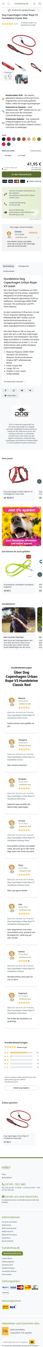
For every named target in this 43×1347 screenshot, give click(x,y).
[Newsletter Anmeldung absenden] (32, 1342)
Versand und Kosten (9, 1222)
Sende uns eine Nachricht (20, 1196)
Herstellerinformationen (14, 381)
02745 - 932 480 (13, 1184)
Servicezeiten (7, 1274)
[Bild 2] (8, 65)
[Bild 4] (35, 67)
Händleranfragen (8, 1268)
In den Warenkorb (21, 173)
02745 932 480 (14, 205)
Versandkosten (36, 169)
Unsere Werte (7, 1258)
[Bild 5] (8, 76)
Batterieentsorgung (9, 1235)
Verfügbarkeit (23, 266)
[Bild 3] (21, 67)
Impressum (6, 1238)
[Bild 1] (21, 44)
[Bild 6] (21, 79)
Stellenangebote (8, 1262)
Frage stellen (10, 396)
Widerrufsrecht (7, 1231)
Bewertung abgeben (21, 1088)
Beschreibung (8, 266)
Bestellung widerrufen (12, 1253)
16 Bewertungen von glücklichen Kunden (29, 24)
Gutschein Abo (7, 1265)
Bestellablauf (7, 1177)
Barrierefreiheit (7, 1241)
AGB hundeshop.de (9, 1228)
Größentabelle (35, 151)
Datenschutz (6, 1225)
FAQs (4, 1174)
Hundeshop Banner (9, 1271)
